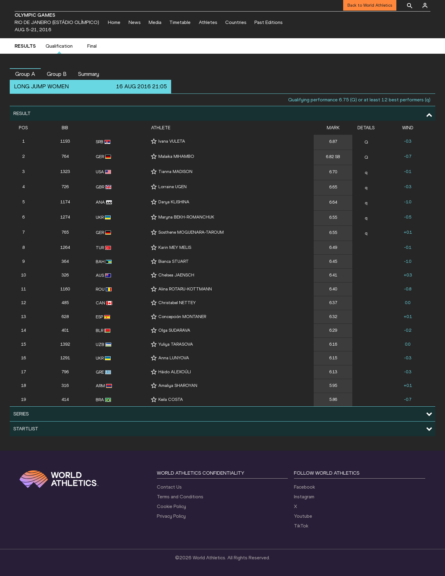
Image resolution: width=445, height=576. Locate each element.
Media (155, 22)
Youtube (303, 516)
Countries (236, 22)
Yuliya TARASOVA (175, 344)
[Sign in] (424, 5)
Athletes (208, 22)
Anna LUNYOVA (173, 358)
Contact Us (169, 487)
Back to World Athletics (369, 5)
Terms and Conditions (180, 497)
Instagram (304, 497)
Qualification (59, 46)
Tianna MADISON (175, 171)
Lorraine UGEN (172, 186)
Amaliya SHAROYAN (177, 385)
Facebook (304, 487)
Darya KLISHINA (173, 202)
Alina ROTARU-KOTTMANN (185, 289)
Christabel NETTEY (177, 302)
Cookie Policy (171, 506)
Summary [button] (88, 74)
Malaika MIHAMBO (176, 156)
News (135, 22)
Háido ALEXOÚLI (174, 371)
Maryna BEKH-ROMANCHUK (186, 217)
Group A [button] (25, 74)
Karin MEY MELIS (174, 247)
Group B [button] (57, 74)
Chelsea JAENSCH (176, 275)
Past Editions (268, 22)
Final (92, 46)
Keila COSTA (170, 399)
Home (114, 22)
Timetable (180, 22)
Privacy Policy (171, 516)
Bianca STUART (173, 261)
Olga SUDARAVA (174, 330)
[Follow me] (154, 141)
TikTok (301, 526)
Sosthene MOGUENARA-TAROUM (191, 232)
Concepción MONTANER (182, 316)
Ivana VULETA (171, 141)
